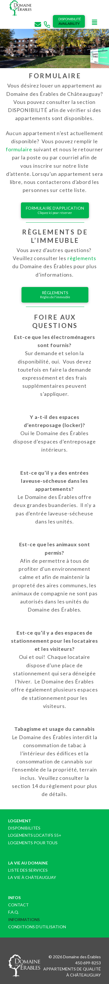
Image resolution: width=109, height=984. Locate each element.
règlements (81, 258)
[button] (94, 22)
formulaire (19, 149)
